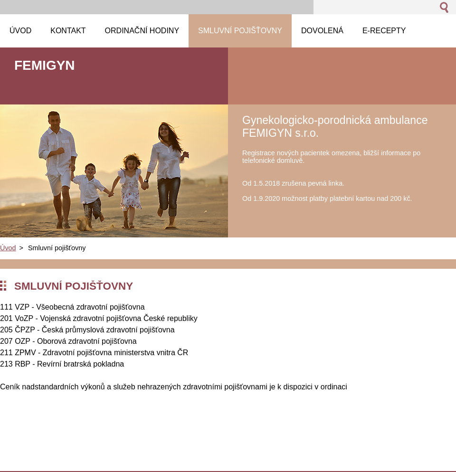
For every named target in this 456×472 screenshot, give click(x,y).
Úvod (8, 248)
